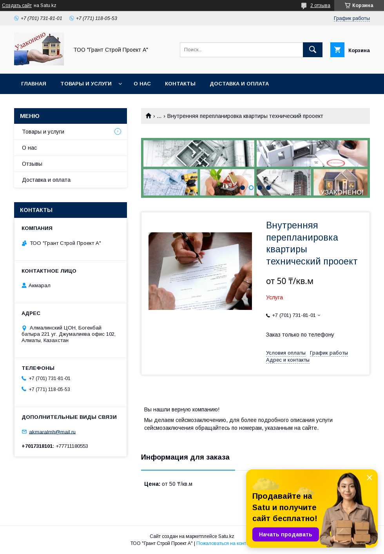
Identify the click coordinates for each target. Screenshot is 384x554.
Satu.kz (226, 536)
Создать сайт (17, 5)
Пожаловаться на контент (225, 543)
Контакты (180, 84)
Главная (33, 84)
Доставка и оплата (239, 84)
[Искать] (312, 49)
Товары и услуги (86, 84)
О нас (142, 84)
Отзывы (32, 164)
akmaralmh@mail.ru (52, 432)
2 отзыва (320, 5)
